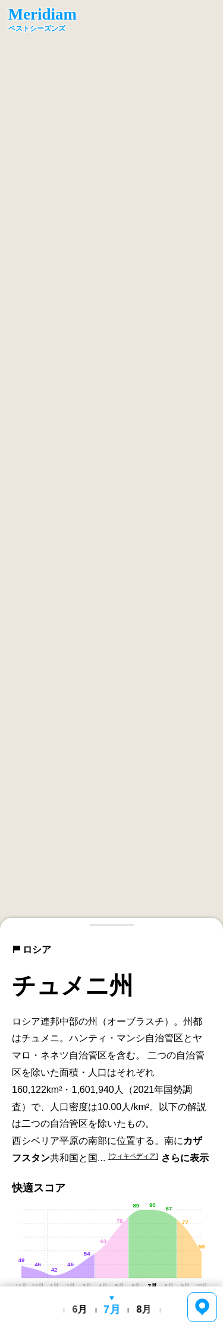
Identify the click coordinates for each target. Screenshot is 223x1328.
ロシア (31, 950)
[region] (111, 465)
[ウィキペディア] (133, 1155)
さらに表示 (185, 1158)
